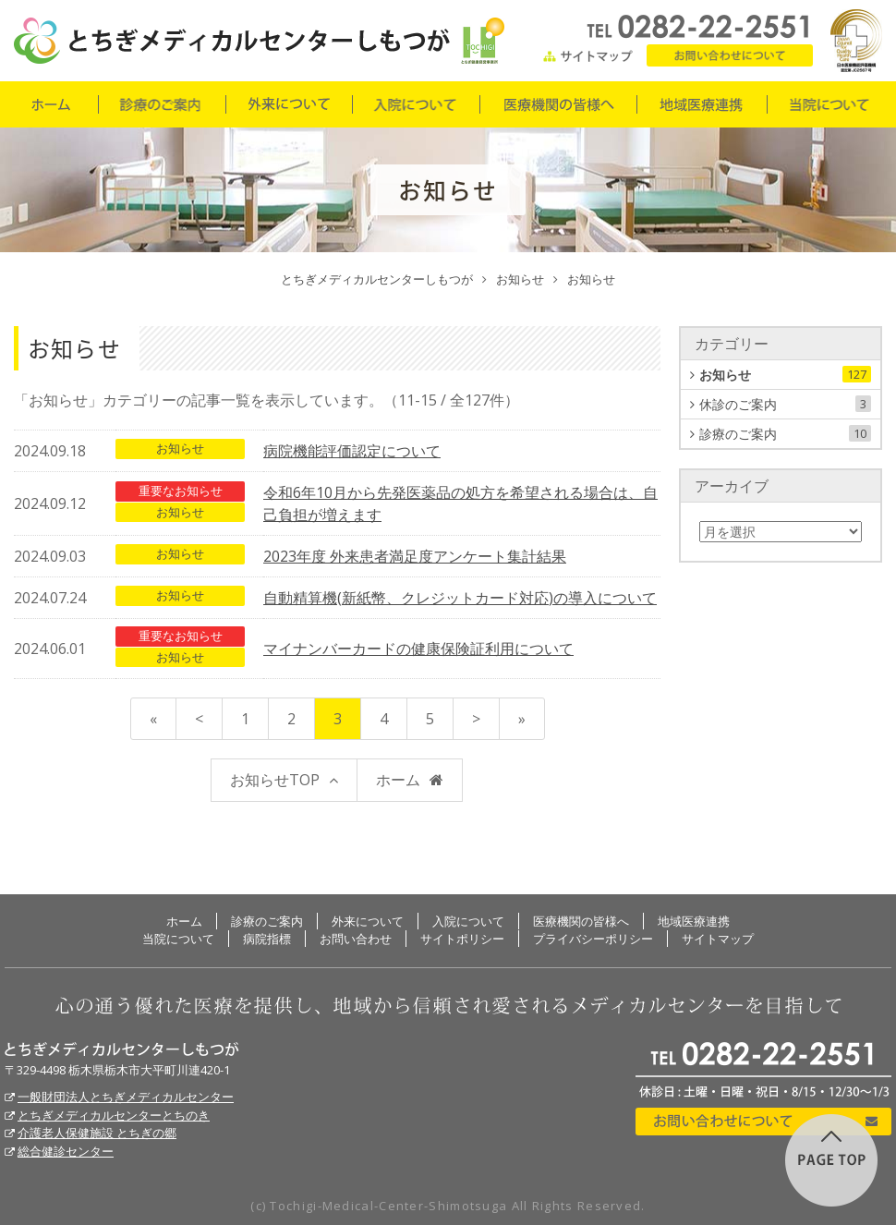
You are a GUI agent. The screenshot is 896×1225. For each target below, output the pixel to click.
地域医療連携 (701, 104)
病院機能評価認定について (352, 451)
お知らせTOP (275, 780)
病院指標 (267, 938)
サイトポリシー (462, 938)
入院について (415, 104)
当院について (829, 104)
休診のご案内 (785, 404)
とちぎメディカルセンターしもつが (122, 1049)
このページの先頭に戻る (831, 1160)
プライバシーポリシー (593, 938)
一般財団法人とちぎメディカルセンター (126, 1096)
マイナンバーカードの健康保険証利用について (418, 648)
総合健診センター (66, 1151)
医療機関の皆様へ (557, 104)
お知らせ (180, 448)
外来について (288, 104)
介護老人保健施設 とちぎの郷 (97, 1132)
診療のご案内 (161, 104)
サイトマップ (588, 55)
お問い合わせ (730, 55)
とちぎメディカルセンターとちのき (114, 1115)
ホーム (51, 104)
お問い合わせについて (763, 1121)
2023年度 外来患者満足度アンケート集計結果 (414, 556)
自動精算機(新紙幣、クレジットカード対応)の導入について (460, 598)
